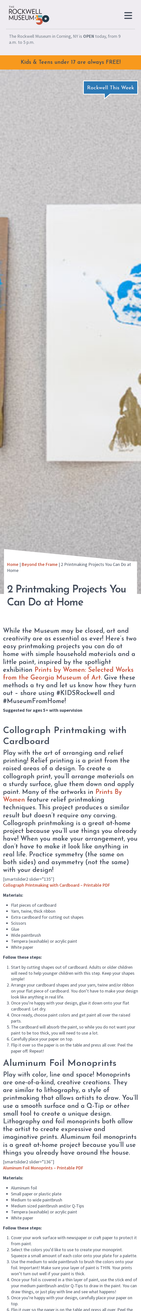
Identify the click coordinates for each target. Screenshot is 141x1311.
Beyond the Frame (40, 564)
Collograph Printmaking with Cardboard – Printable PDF (56, 885)
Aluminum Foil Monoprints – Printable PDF (43, 1168)
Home (12, 564)
